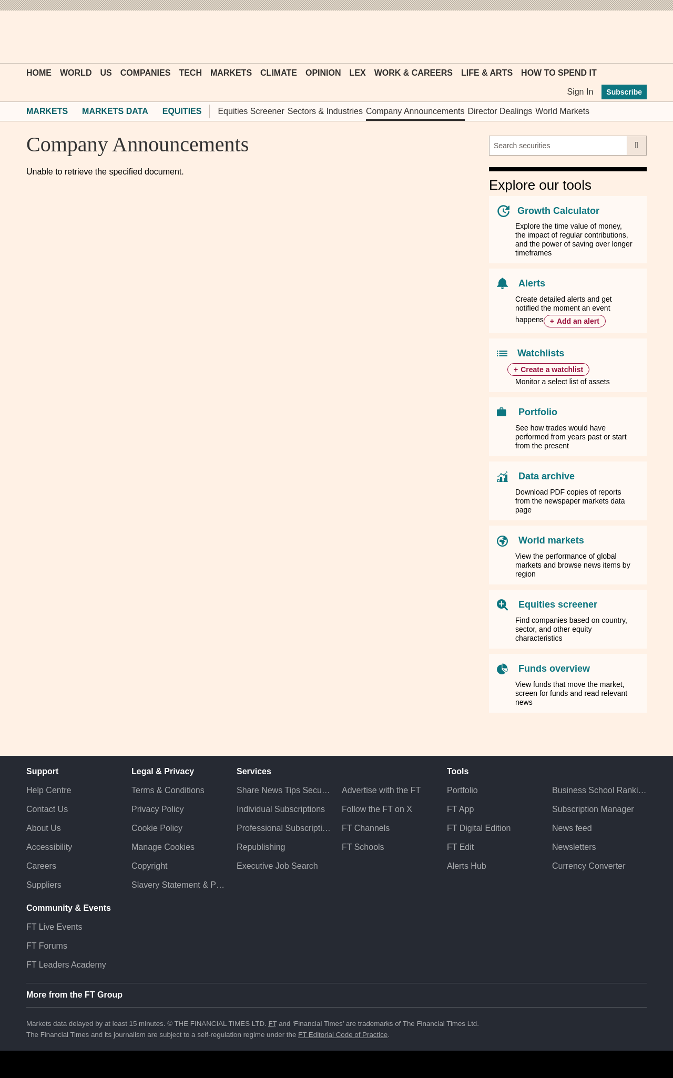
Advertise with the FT (381, 790)
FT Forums (46, 945)
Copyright (149, 865)
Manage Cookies (163, 847)
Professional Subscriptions (284, 828)
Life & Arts (487, 72)
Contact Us (47, 809)
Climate (278, 72)
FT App (460, 809)
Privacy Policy (157, 809)
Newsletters (574, 847)
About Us (43, 828)
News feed (572, 828)
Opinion (323, 72)
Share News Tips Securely (284, 790)
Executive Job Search (277, 865)
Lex (358, 72)
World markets (551, 540)
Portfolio (537, 412)
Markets (231, 72)
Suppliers (44, 884)
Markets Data (115, 111)
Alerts (531, 283)
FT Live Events (54, 926)
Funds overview (554, 668)
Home (39, 72)
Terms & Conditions (168, 790)
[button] (31, 36)
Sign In (580, 91)
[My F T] (633, 36)
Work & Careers (413, 72)
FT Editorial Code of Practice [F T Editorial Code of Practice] (343, 1035)
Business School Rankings (599, 790)
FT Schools (363, 847)
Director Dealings (500, 111)
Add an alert (578, 321)
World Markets (562, 111)
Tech (190, 72)
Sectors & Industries (325, 111)
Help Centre (48, 790)
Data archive (546, 476)
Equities (182, 111)
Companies (145, 72)
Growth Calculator (558, 211)
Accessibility (49, 847)
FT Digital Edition (479, 828)
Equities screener (557, 604)
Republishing (261, 847)
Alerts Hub (466, 865)
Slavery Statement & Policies (178, 884)
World (75, 72)
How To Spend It (559, 72)
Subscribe (624, 92)
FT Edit (460, 847)
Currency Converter (589, 865)
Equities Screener (251, 111)
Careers (41, 865)
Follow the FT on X (377, 809)
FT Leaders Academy (66, 964)
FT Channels (366, 828)
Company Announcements (415, 111)
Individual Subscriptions (281, 809)
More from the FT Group (74, 994)
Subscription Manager (593, 809)
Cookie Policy (156, 828)
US (105, 72)
